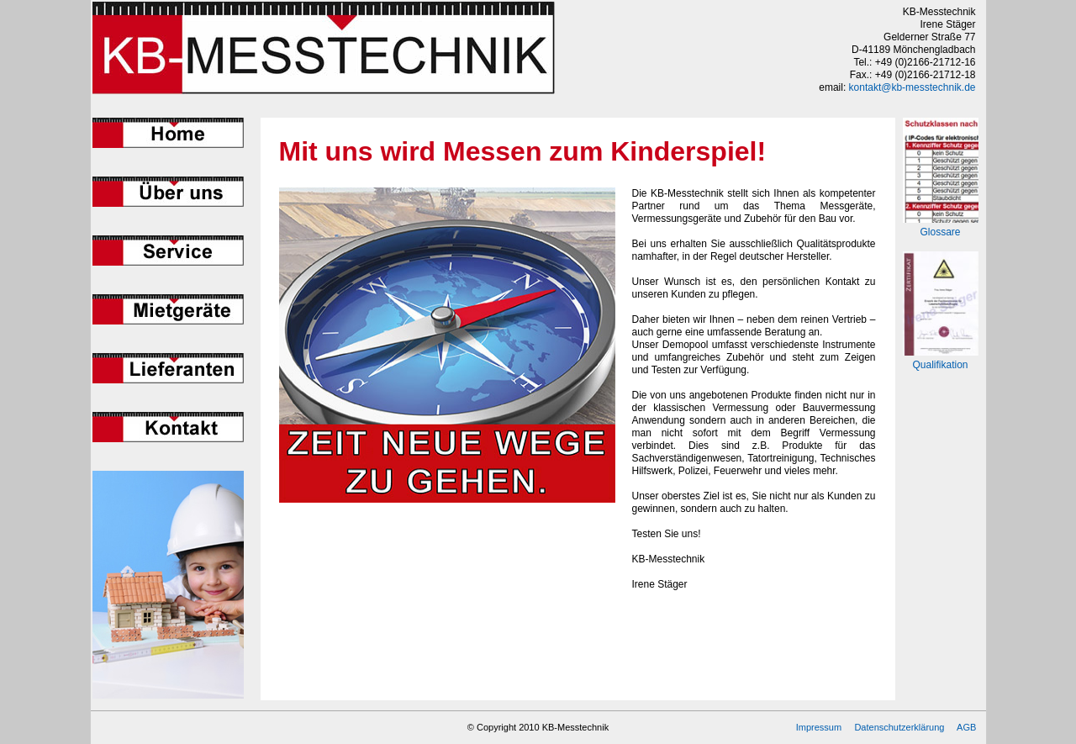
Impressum (818, 727)
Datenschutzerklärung (899, 727)
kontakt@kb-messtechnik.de (912, 87)
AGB (966, 727)
